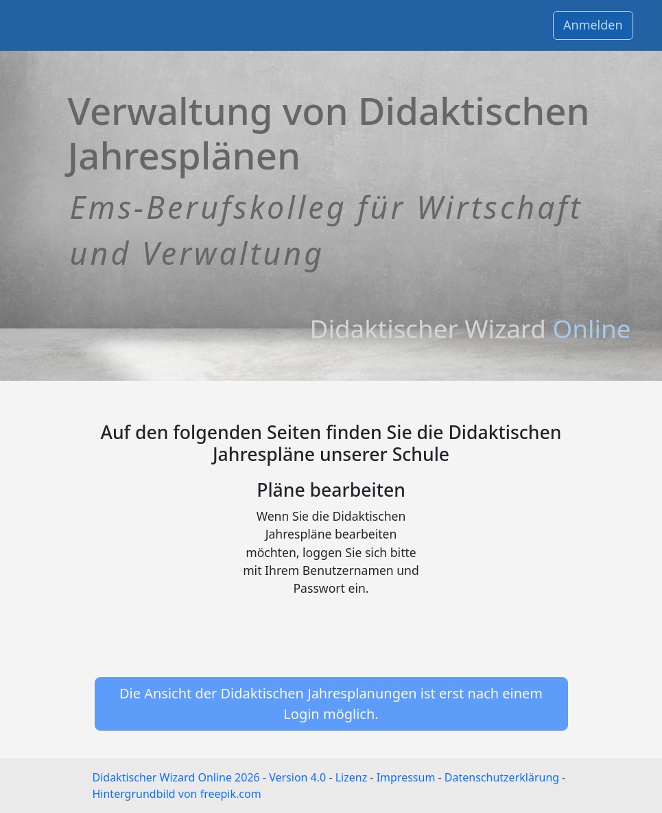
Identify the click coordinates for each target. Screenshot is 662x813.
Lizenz (351, 777)
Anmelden (593, 24)
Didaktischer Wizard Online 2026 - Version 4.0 (210, 777)
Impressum (406, 777)
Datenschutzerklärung (502, 777)
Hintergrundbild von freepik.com (177, 793)
